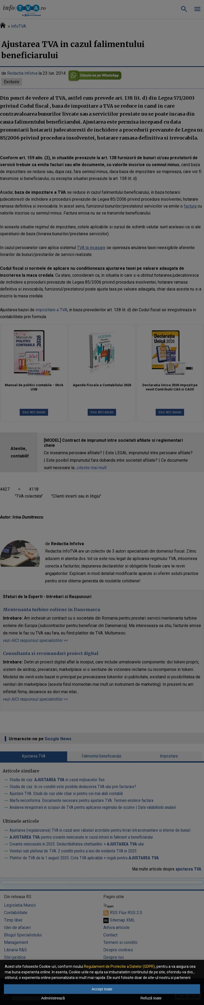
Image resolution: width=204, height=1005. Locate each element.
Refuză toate (151, 998)
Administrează (53, 998)
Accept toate (102, 989)
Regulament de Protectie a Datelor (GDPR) (119, 966)
